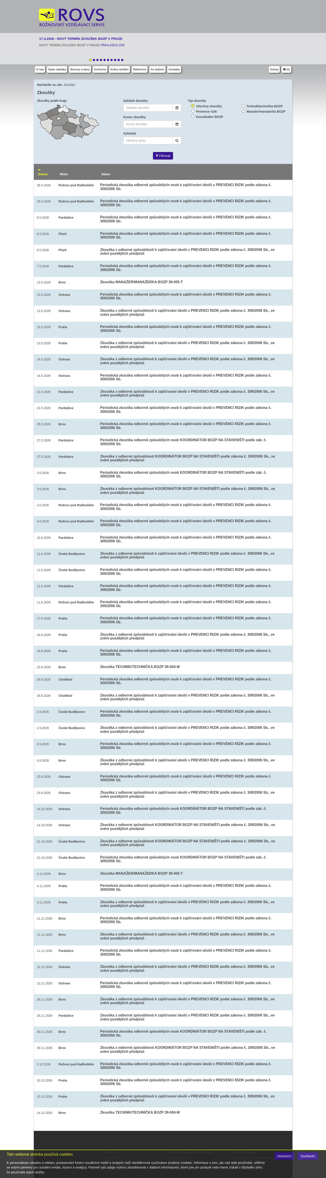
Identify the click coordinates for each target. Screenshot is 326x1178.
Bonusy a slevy (80, 69)
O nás (40, 69)
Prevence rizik (206, 111)
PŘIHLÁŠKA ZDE (113, 45)
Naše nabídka (57, 69)
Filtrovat (163, 156)
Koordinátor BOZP (209, 117)
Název (105, 174)
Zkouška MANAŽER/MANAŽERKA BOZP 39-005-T (141, 282)
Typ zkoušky (197, 100)
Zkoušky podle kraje (52, 100)
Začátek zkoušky (135, 100)
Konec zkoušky (134, 117)
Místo (64, 174)
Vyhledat (129, 133)
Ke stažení (157, 69)
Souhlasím (308, 1156)
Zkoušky (69, 85)
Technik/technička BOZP (265, 106)
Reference (139, 69)
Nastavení (284, 1156)
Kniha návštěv (120, 69)
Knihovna (100, 69)
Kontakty (174, 69)
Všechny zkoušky (209, 106)
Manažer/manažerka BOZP (266, 111)
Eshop (274, 69)
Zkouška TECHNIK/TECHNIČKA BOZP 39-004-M (140, 667)
